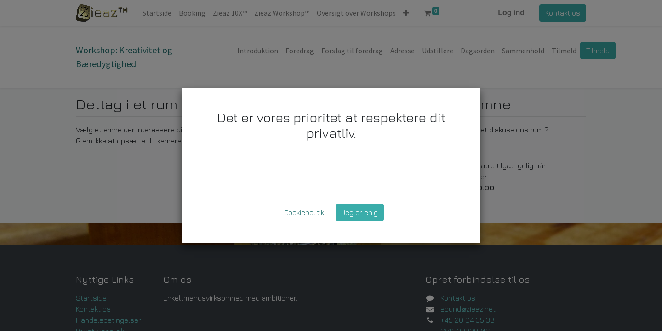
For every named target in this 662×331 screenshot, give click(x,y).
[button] (406, 13)
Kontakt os (562, 13)
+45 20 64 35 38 (467, 320)
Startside (91, 298)
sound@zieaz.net (468, 309)
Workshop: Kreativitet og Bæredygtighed (124, 56)
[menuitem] (157, 13)
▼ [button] (380, 106)
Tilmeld (598, 50)
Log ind (511, 13)
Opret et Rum (444, 151)
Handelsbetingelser (108, 320)
